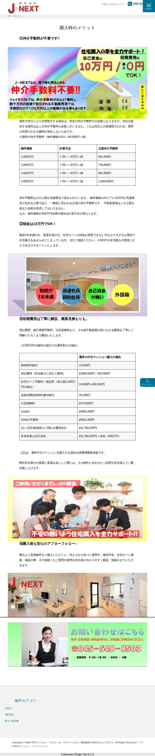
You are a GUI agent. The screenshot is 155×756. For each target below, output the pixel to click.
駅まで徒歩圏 (12, 721)
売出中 (8, 708)
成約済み (9, 714)
